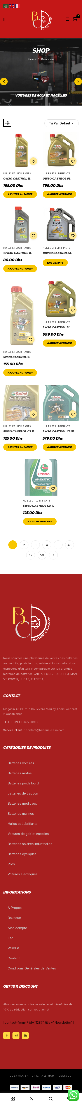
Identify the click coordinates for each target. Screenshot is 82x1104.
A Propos (15, 908)
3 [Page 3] (36, 545)
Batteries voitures (21, 763)
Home (32, 59)
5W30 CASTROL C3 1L (19, 431)
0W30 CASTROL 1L (17, 178)
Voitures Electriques (23, 874)
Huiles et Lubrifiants (17, 173)
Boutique (14, 918)
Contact (14, 958)
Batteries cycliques (22, 854)
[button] (75, 19)
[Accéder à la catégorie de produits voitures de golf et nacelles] (41, 79)
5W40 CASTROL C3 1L (38, 505)
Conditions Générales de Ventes (32, 968)
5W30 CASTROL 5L (56, 327)
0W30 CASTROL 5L (57, 178)
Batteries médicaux (22, 803)
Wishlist (13, 948)
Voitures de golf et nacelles (28, 834)
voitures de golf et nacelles (41, 95)
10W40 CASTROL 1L (17, 253)
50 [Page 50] (42, 555)
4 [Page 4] (47, 545)
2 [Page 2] (24, 545)
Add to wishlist (33, 161)
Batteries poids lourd (23, 783)
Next (53, 555)
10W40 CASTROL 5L (57, 253)
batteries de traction (23, 793)
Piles (11, 864)
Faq (10, 938)
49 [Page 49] (31, 555)
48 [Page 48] (70, 545)
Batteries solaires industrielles (30, 844)
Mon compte (17, 928)
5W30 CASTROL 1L (16, 357)
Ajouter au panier (20, 194)
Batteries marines (21, 813)
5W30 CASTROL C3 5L (59, 431)
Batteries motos (20, 773)
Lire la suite (55, 263)
